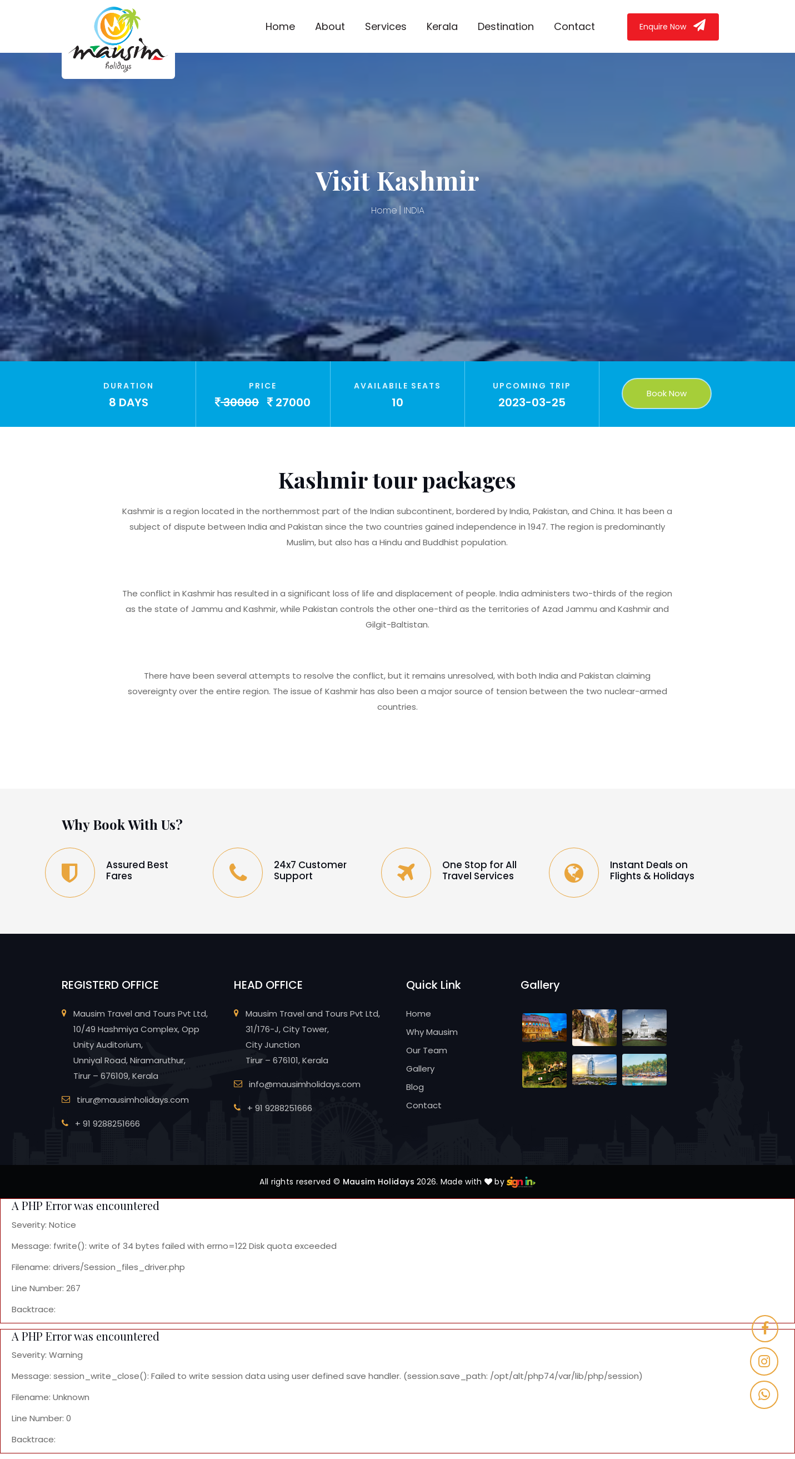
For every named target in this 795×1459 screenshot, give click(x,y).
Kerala (442, 26)
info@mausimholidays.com (305, 1084)
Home (280, 26)
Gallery (420, 1068)
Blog (415, 1087)
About (330, 26)
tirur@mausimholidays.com (133, 1100)
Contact (574, 26)
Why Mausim (432, 1032)
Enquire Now (673, 25)
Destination (506, 26)
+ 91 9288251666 (107, 1123)
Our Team (426, 1050)
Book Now (667, 393)
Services (386, 26)
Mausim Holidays (378, 1181)
